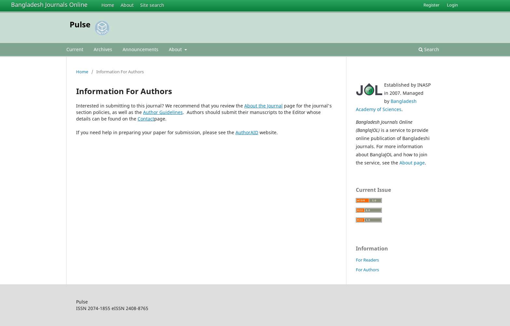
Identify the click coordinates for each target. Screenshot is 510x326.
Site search (152, 5)
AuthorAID (246, 132)
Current (74, 49)
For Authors (367, 270)
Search (429, 49)
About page (412, 163)
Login (452, 5)
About (127, 5)
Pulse (80, 24)
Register (431, 5)
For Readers (367, 260)
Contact (146, 119)
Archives (103, 49)
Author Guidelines (163, 112)
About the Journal (263, 106)
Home (107, 5)
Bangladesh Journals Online (49, 4)
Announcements (140, 49)
